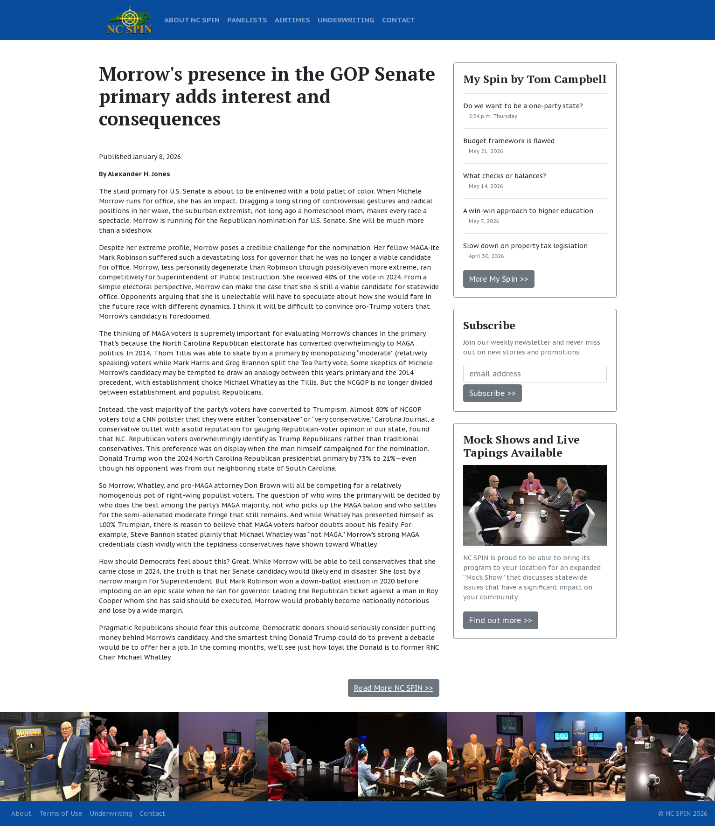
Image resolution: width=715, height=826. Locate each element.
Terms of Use (60, 813)
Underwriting (111, 813)
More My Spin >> (498, 279)
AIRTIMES (292, 19)
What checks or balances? (504, 176)
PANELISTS (247, 19)
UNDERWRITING (346, 19)
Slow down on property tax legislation (525, 246)
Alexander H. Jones (139, 174)
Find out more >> (500, 620)
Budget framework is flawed (509, 141)
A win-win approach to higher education (528, 211)
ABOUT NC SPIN (192, 19)
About (21, 813)
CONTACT (398, 19)
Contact (152, 813)
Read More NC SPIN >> (393, 688)
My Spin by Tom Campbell (535, 78)
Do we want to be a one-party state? (523, 106)
